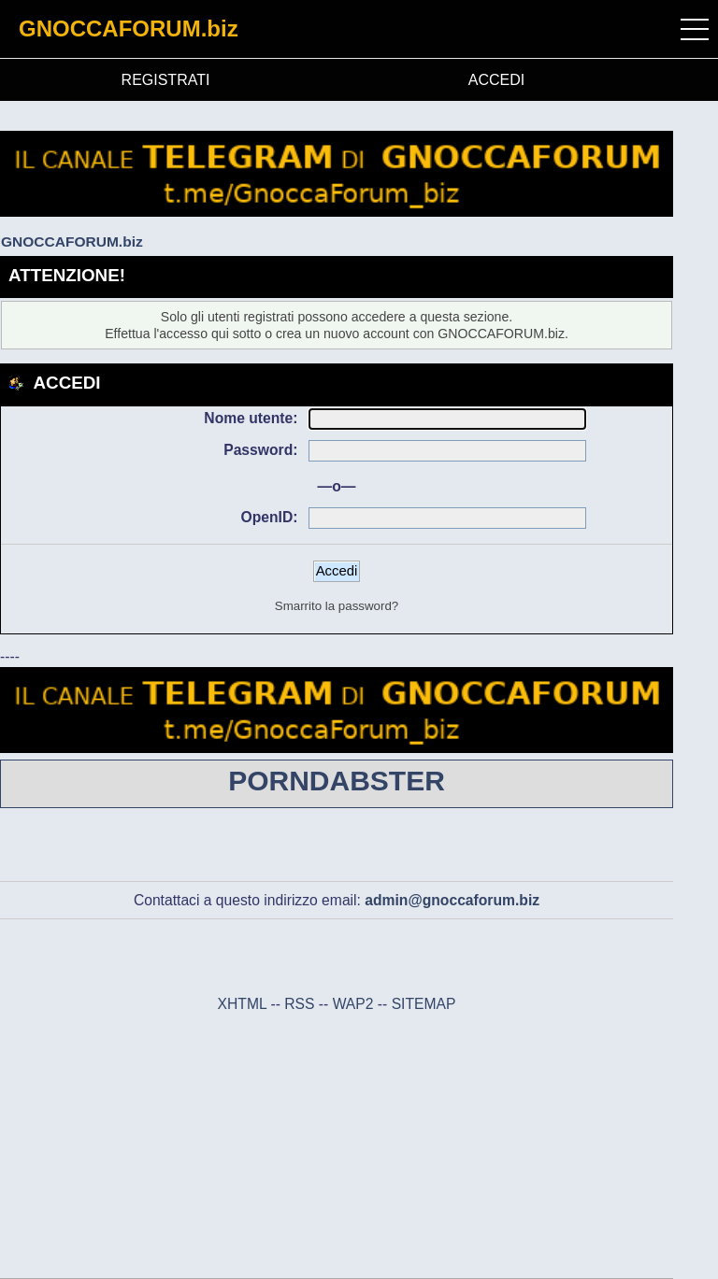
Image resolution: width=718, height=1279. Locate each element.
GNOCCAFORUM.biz (128, 28)
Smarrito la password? (336, 606)
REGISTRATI (166, 80)
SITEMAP (424, 1004)
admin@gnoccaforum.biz (452, 900)
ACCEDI (496, 80)
